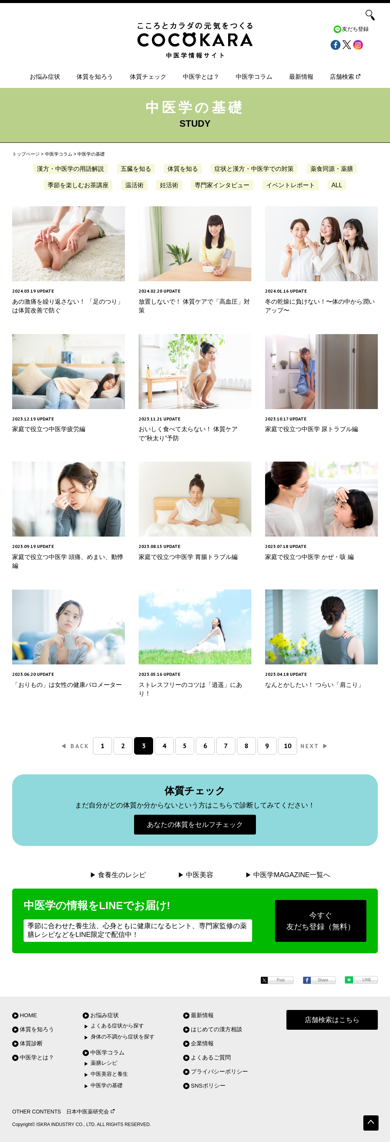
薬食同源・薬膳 (331, 169)
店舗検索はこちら (332, 1020)
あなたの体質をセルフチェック (195, 824)
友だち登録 (355, 29)
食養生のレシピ (122, 875)
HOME (28, 1015)
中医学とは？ (201, 76)
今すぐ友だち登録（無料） (320, 921)
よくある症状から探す (117, 1026)
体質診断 (31, 1043)
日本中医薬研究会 (90, 1112)
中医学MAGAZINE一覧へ (291, 875)
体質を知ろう (95, 76)
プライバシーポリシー (219, 1071)
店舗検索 (345, 76)
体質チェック (148, 76)
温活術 (134, 185)
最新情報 (301, 76)
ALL (336, 185)
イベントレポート (290, 185)
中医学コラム (254, 76)
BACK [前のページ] (75, 746)
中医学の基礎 (107, 1085)
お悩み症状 (45, 76)
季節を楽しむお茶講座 (78, 185)
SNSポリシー (208, 1085)
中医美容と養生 (109, 1074)
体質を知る (183, 169)
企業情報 (202, 1043)
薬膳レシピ (104, 1063)
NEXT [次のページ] (314, 746)
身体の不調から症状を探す (123, 1037)
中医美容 (199, 875)
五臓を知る (136, 169)
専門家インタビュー (222, 185)
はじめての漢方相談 (216, 1029)
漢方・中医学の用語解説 (70, 169)
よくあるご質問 (211, 1057)
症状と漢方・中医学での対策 (254, 169)
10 (287, 745)
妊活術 (169, 185)
